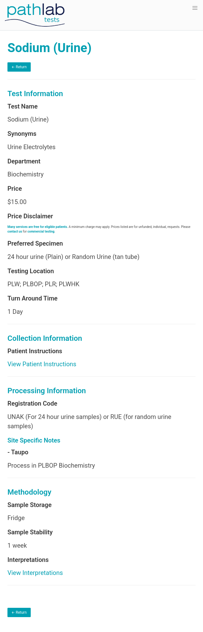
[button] (195, 8)
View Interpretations (35, 572)
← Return (19, 67)
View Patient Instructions (41, 364)
